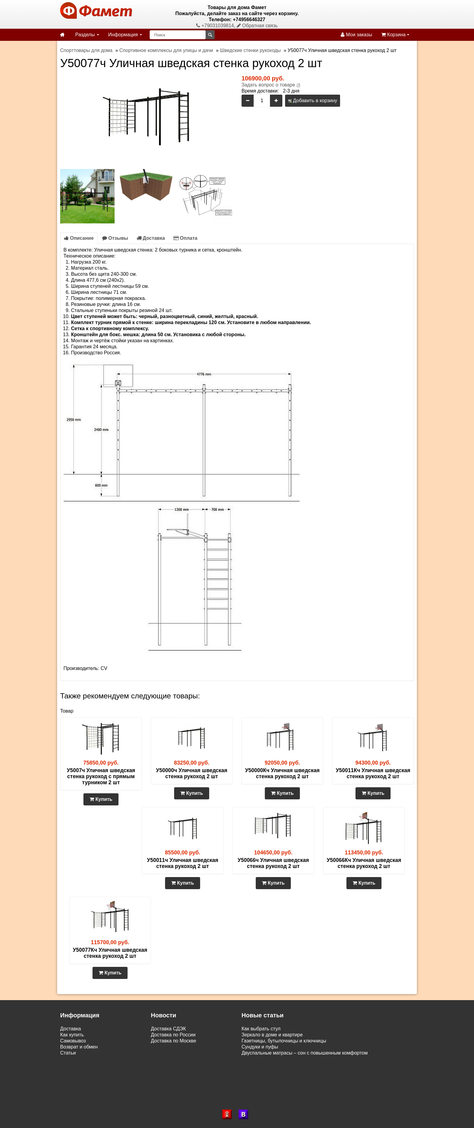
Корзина (395, 34)
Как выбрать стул (261, 1028)
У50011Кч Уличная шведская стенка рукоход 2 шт (373, 773)
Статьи (68, 1052)
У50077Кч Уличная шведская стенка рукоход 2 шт (110, 953)
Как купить (72, 1034)
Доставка (151, 238)
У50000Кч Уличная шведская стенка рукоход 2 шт (282, 773)
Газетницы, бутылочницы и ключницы (284, 1040)
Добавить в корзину (312, 100)
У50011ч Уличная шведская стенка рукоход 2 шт (182, 863)
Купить (100, 799)
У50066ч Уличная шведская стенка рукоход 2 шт (273, 863)
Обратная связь (257, 25)
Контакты (70, 1058)
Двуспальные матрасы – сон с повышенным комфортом (305, 1052)
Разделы (87, 34)
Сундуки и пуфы (260, 1046)
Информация (125, 34)
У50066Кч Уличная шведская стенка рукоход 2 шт (364, 863)
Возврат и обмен (79, 1046)
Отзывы (115, 238)
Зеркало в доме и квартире (272, 1034)
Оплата (185, 238)
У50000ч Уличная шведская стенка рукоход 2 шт (191, 773)
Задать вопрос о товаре (268, 84)
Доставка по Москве (173, 1040)
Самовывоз (73, 1040)
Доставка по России (173, 1034)
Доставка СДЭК (168, 1028)
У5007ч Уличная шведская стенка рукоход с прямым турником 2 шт (101, 776)
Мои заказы (356, 34)
